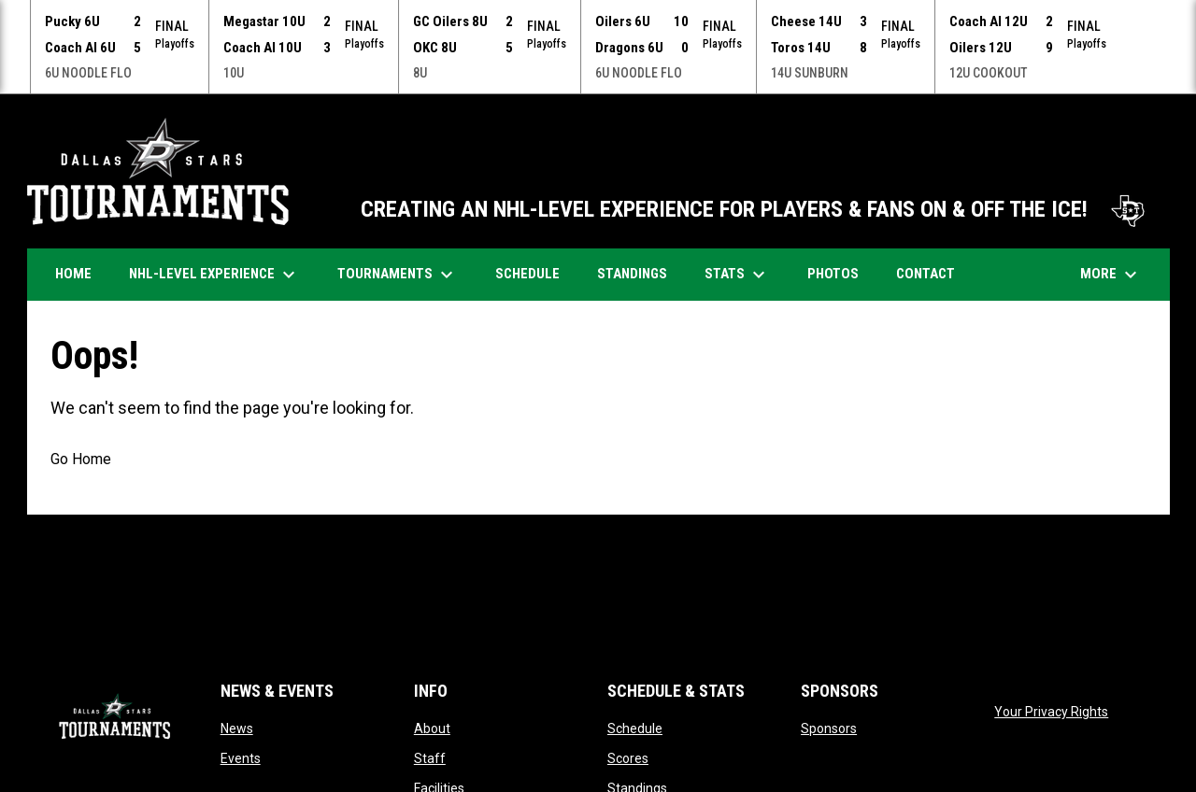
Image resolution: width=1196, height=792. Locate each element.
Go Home (80, 458)
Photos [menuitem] (840, 272)
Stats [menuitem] (737, 273)
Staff (430, 757)
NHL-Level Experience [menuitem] (214, 273)
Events (241, 757)
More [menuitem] (1111, 273)
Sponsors (829, 727)
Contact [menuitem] (925, 272)
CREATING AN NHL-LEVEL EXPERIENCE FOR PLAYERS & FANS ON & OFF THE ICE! (756, 208)
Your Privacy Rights (1051, 710)
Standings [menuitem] (632, 272)
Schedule (634, 727)
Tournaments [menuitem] (397, 273)
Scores (627, 757)
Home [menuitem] (73, 272)
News (237, 727)
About (432, 727)
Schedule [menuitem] (534, 272)
